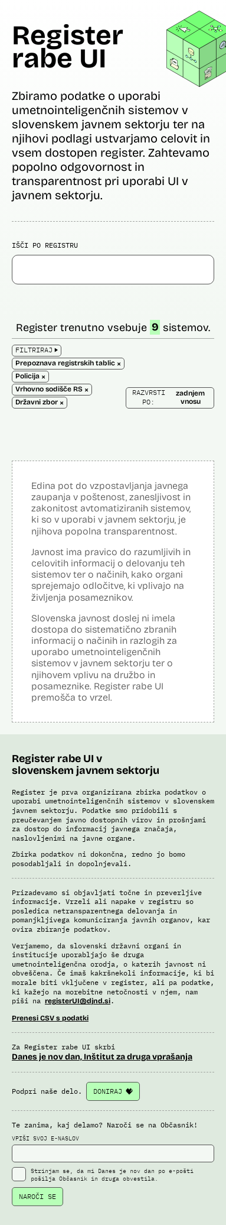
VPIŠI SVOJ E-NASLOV (113, 1149)
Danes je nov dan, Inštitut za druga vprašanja (102, 1057)
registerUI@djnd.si (77, 1001)
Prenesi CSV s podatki (50, 1018)
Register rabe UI (67, 46)
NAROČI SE (37, 1196)
